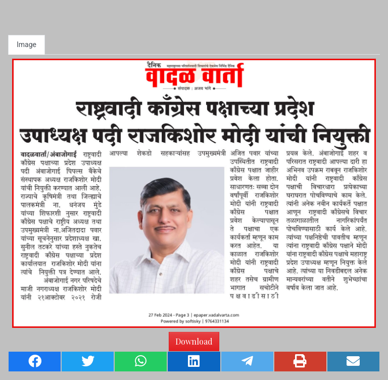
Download (194, 341)
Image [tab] (26, 44)
